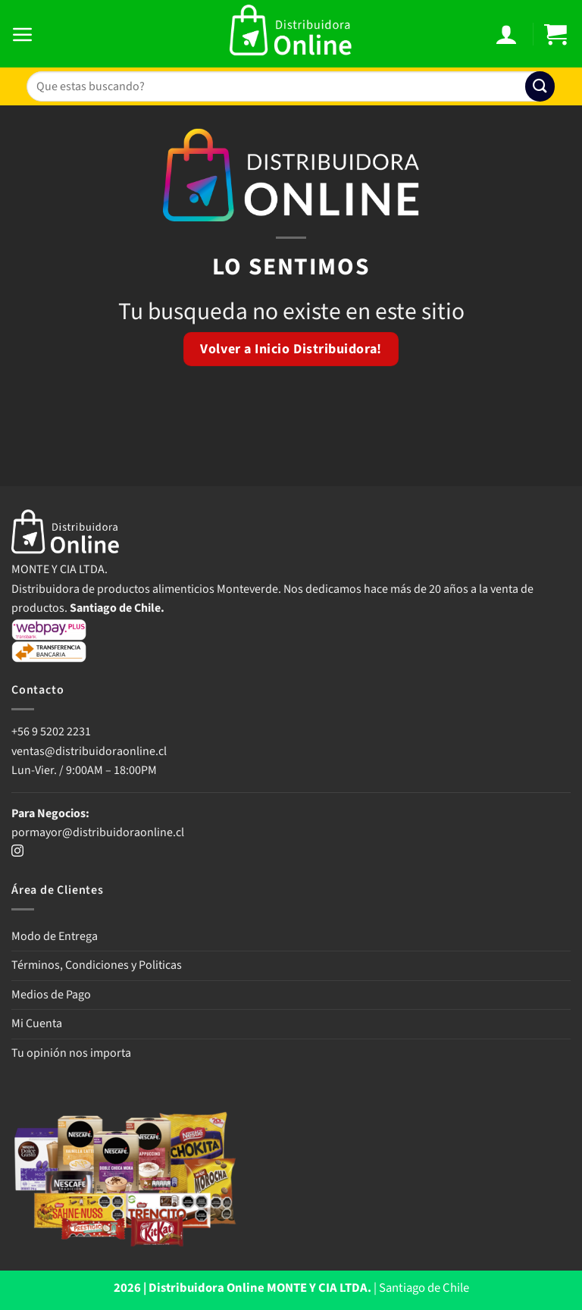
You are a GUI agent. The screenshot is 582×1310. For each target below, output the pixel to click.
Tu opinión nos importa (71, 1053)
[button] (24, 34)
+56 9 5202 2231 (51, 731)
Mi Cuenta (36, 1023)
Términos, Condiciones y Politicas (96, 965)
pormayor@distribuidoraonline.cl (97, 832)
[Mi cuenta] (508, 34)
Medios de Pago (51, 994)
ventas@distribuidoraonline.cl (90, 751)
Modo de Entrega (54, 936)
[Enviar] (540, 86)
